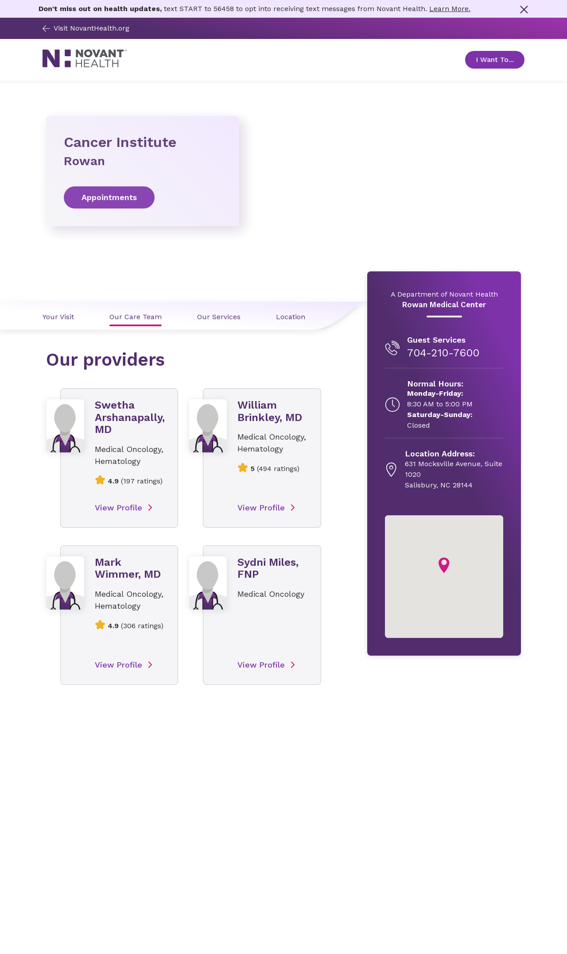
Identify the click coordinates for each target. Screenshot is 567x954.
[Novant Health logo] (85, 65)
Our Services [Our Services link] (219, 317)
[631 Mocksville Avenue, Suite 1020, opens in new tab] (454, 470)
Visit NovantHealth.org (86, 28)
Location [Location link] (290, 317)
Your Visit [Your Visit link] (58, 317)
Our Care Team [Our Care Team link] (135, 317)
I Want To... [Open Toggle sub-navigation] (500, 59)
